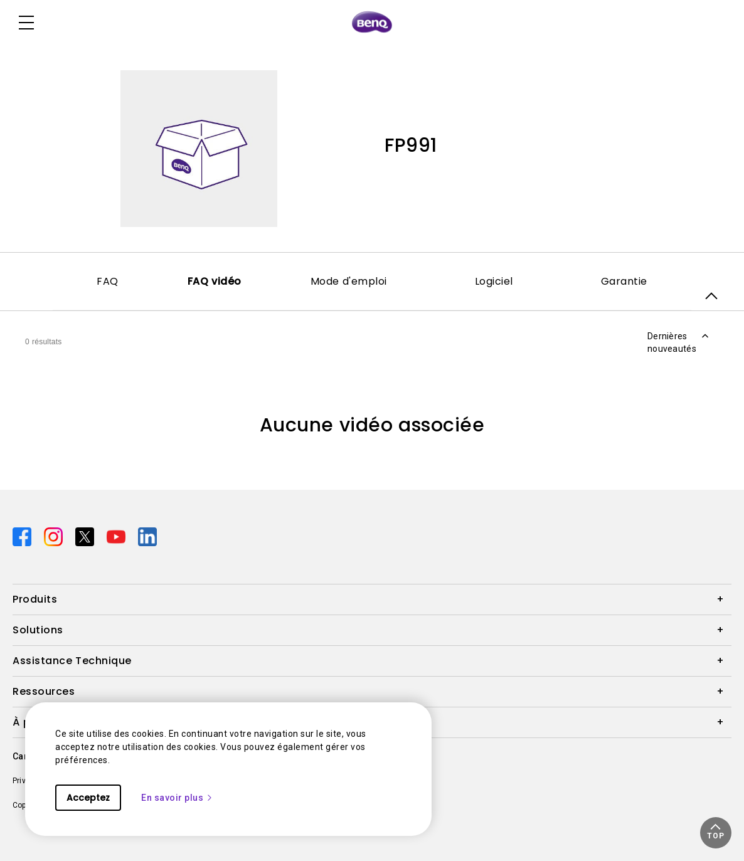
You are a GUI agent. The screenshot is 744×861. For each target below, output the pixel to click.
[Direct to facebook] (23, 536)
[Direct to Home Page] (372, 22)
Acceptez (88, 797)
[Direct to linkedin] (147, 536)
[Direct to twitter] (86, 536)
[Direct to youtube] (117, 536)
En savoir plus (177, 798)
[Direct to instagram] (54, 536)
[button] (715, 832)
